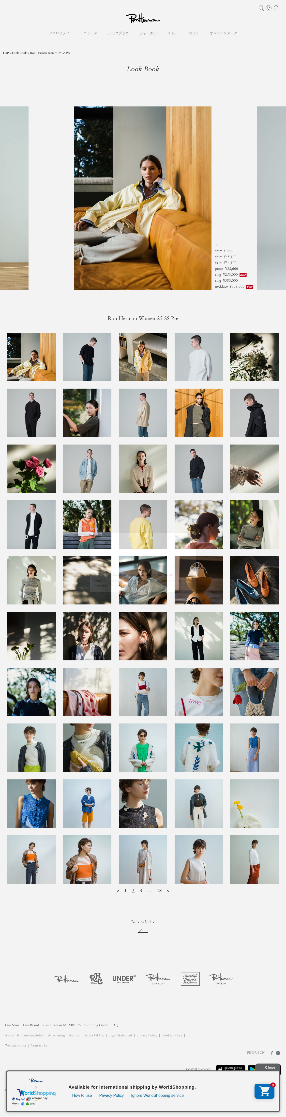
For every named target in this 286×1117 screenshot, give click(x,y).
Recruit (74, 1035)
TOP (5, 53)
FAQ (115, 1025)
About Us (12, 1035)
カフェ (194, 33)
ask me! (267, 1103)
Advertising (56, 1035)
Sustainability (33, 1035)
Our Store (12, 1025)
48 (159, 891)
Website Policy (16, 1046)
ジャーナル (148, 33)
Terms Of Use (94, 1035)
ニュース (90, 33)
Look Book (19, 53)
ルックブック (118, 33)
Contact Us (39, 1046)
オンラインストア (223, 33)
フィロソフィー (61, 33)
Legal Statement (120, 1035)
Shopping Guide (96, 1025)
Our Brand (31, 1025)
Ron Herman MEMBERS (61, 1025)
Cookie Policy (172, 1035)
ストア (172, 33)
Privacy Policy (146, 1035)
